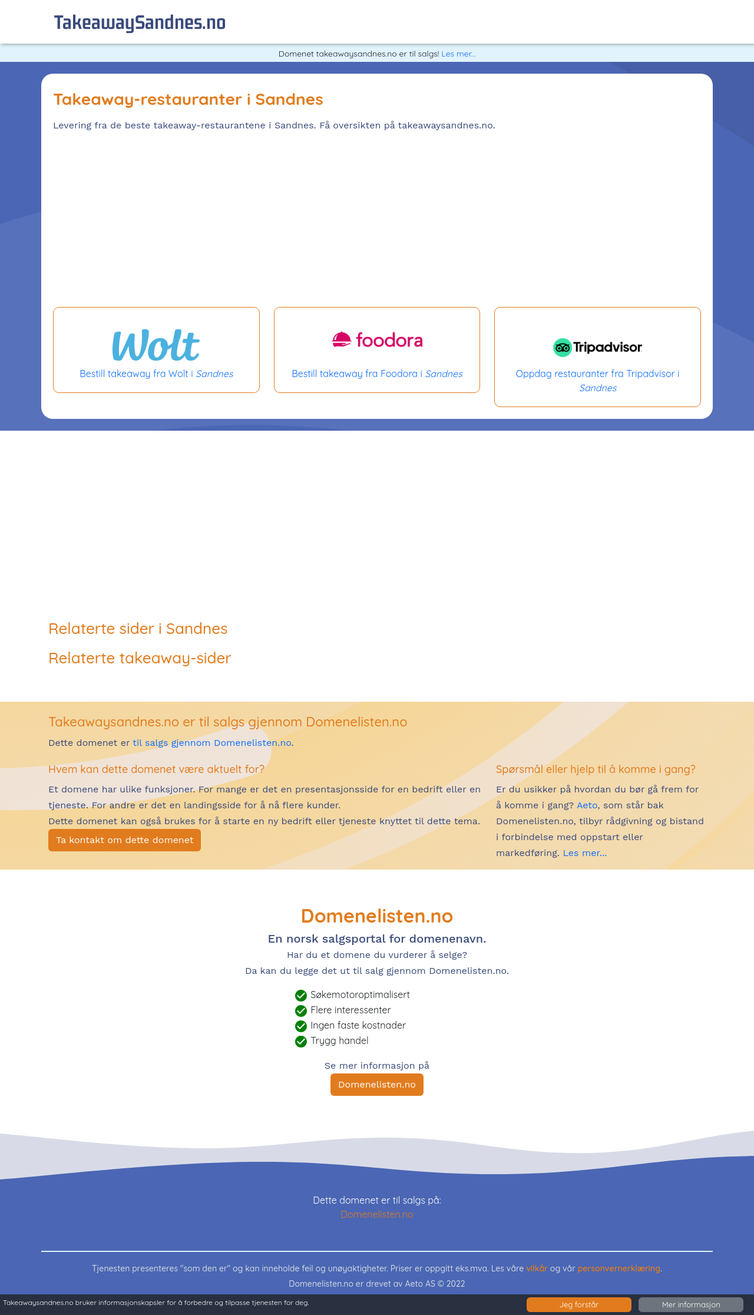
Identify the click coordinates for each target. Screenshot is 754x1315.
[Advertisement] (377, 221)
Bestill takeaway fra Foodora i (377, 350)
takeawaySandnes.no (140, 21)
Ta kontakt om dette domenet (124, 839)
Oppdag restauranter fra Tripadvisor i (598, 357)
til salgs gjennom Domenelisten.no (212, 742)
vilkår (537, 1268)
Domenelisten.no (377, 1084)
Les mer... (458, 53)
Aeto (585, 805)
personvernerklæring (619, 1268)
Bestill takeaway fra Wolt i (156, 350)
